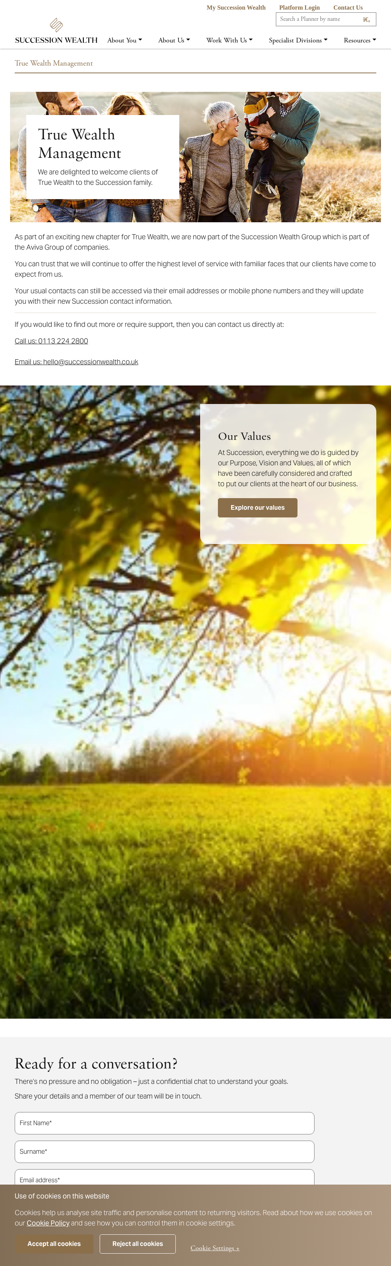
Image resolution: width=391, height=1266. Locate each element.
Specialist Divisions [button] (295, 40)
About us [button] (171, 40)
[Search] (326, 19)
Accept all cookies (54, 1244)
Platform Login (299, 7)
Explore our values (258, 508)
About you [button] (121, 40)
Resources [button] (357, 40)
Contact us (348, 7)
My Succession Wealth (236, 7)
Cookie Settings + (215, 1248)
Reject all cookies (137, 1244)
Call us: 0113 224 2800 (51, 340)
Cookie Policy (48, 1223)
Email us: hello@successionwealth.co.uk (76, 361)
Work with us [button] (226, 40)
